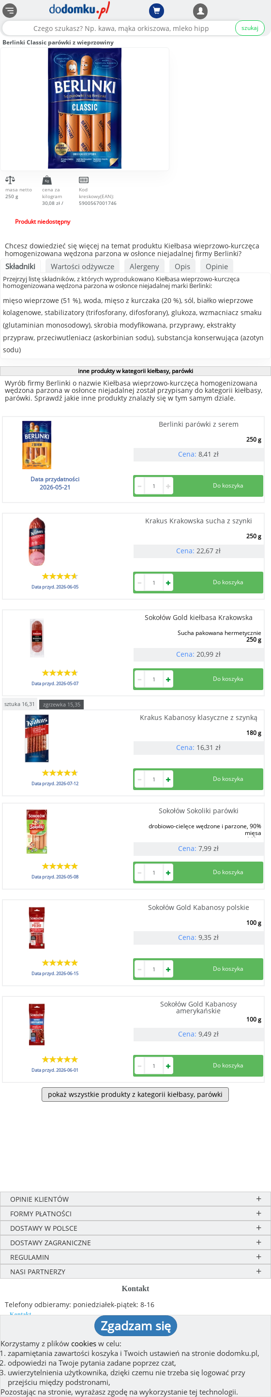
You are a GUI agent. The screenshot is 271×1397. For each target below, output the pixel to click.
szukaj (249, 28)
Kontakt (20, 1314)
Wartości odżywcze (82, 266)
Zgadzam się (136, 1325)
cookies (83, 1343)
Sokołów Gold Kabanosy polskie (198, 907)
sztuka (19, 703)
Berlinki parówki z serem (199, 424)
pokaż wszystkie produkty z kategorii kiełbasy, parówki (135, 1094)
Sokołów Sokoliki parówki (199, 810)
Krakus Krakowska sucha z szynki (198, 520)
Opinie (217, 266)
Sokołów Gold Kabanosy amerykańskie (198, 1007)
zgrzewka (61, 704)
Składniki (20, 266)
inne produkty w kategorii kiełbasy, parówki (135, 371)
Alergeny (144, 266)
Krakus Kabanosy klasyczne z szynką (198, 717)
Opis (182, 266)
